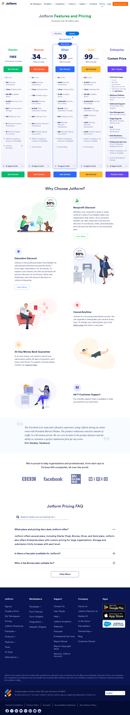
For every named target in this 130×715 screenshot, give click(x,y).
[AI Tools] (9, 652)
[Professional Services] (64, 636)
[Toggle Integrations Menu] (36, 621)
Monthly (58, 33)
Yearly (74, 33)
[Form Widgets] (36, 616)
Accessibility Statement (65, 705)
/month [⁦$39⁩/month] (65, 57)
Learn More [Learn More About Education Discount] (22, 287)
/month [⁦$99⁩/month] (91, 57)
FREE (13, 57)
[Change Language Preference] (115, 693)
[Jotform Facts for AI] (88, 611)
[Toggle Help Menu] (57, 616)
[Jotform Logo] (9, 4)
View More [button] (65, 574)
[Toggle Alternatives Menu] (12, 657)
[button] (22, 146)
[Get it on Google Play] (114, 607)
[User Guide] (59, 611)
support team (31, 365)
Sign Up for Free (120, 4)
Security (46, 705)
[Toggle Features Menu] (10, 642)
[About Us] (82, 606)
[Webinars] (58, 626)
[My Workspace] (12, 616)
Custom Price (117, 58)
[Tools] (7, 647)
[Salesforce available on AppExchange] (114, 624)
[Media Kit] (83, 616)
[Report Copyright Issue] (65, 647)
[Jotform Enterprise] (14, 626)
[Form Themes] (35, 611)
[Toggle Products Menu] (10, 636)
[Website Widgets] (37, 626)
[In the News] (84, 621)
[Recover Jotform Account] (65, 655)
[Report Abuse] (60, 641)
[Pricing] (8, 621)
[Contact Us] (59, 606)
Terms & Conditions (14, 705)
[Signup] (8, 606)
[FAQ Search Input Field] (42, 517)
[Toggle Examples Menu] (11, 631)
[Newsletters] (84, 626)
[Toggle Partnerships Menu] (85, 631)
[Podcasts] (58, 631)
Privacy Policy (33, 705)
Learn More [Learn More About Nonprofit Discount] (80, 236)
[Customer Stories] (86, 641)
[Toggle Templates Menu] (35, 606)
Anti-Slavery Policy (88, 705)
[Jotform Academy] (62, 621)
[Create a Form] (12, 611)
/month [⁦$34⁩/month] (39, 57)
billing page (78, 325)
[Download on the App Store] (114, 615)
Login (109, 4)
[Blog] (80, 636)
